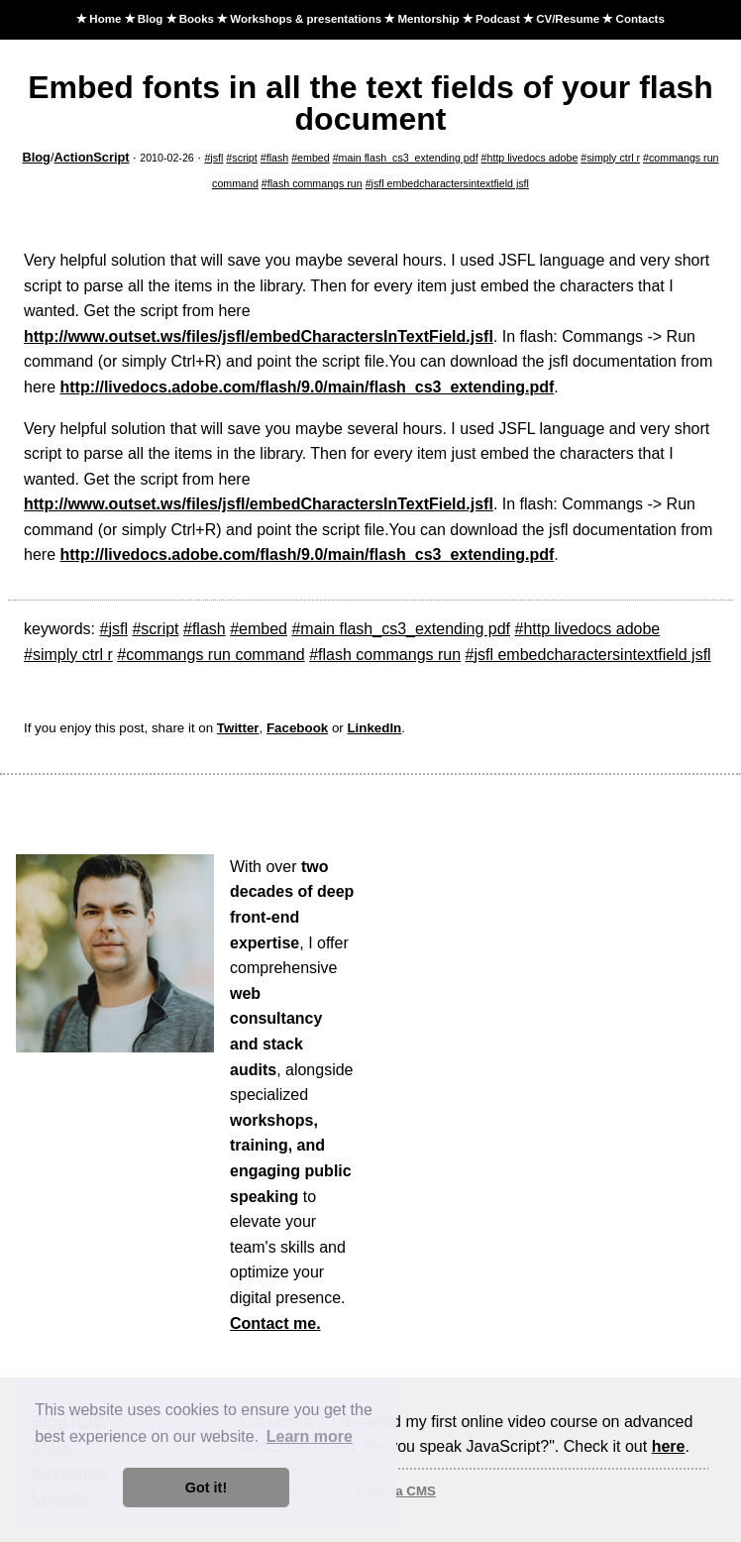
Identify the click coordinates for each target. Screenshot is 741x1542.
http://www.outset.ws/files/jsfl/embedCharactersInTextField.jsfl (258, 336)
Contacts (640, 19)
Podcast (498, 19)
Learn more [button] (309, 1436)
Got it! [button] (206, 1487)
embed (313, 158)
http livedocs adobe (533, 158)
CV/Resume (567, 19)
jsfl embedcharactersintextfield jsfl (450, 183)
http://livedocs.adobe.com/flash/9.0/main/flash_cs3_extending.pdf (306, 387)
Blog (150, 19)
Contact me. (275, 1323)
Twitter (238, 727)
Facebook (297, 727)
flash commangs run (315, 183)
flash (277, 158)
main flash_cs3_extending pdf (408, 158)
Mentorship (428, 19)
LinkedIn (374, 727)
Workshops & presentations (305, 19)
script (244, 158)
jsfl (216, 158)
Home (105, 19)
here (669, 1446)
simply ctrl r (613, 158)
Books (196, 19)
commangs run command (215, 654)
